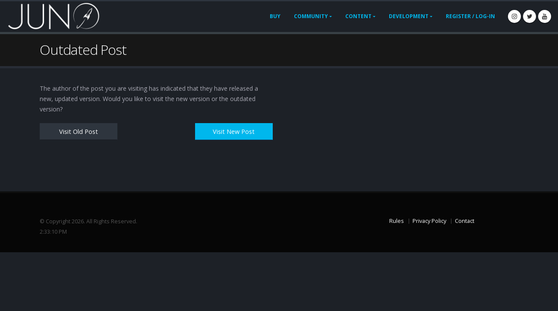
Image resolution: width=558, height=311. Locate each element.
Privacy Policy (429, 221)
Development (409, 16)
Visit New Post (234, 131)
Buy (275, 16)
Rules (396, 221)
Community (311, 16)
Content (358, 16)
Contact (464, 221)
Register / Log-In (470, 16)
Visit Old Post (78, 131)
